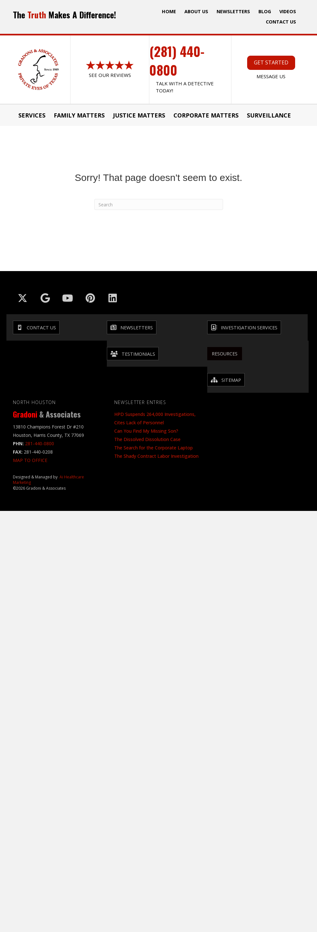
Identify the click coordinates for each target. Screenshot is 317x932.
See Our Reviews (110, 75)
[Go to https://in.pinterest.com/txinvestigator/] (90, 298)
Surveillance (269, 115)
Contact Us (281, 22)
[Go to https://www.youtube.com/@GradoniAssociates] (67, 298)
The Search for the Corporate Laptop (153, 448)
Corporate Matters (205, 115)
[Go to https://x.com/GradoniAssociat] (22, 298)
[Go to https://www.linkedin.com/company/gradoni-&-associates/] (112, 298)
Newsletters (233, 11)
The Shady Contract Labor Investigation (156, 456)
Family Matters (79, 115)
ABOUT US (196, 11)
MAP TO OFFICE (30, 460)
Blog (264, 11)
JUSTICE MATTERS (139, 115)
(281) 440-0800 (176, 61)
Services (31, 115)
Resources (225, 354)
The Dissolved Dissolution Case (147, 439)
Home (169, 11)
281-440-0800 (39, 443)
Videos (287, 11)
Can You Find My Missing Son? (146, 431)
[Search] (158, 204)
